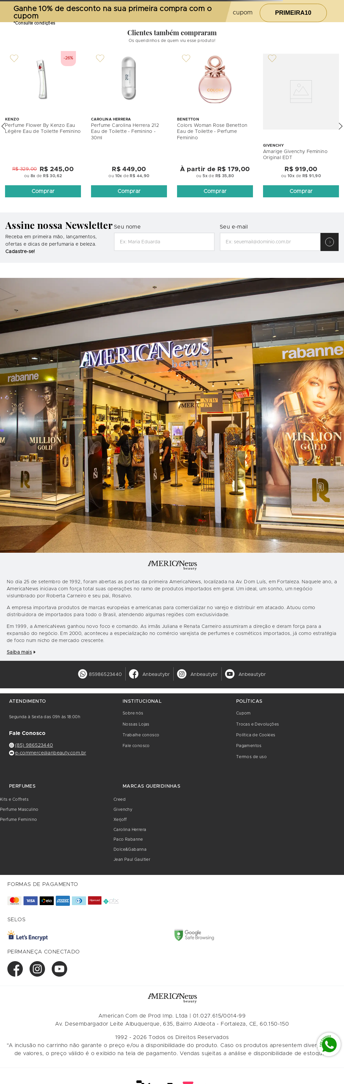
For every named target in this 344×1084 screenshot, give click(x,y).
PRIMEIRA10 (293, 12)
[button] (3, 126)
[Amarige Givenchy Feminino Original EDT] (301, 126)
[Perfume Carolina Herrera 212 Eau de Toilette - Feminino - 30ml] (129, 126)
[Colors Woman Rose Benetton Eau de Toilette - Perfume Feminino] (215, 126)
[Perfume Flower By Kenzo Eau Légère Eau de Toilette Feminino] (43, 126)
